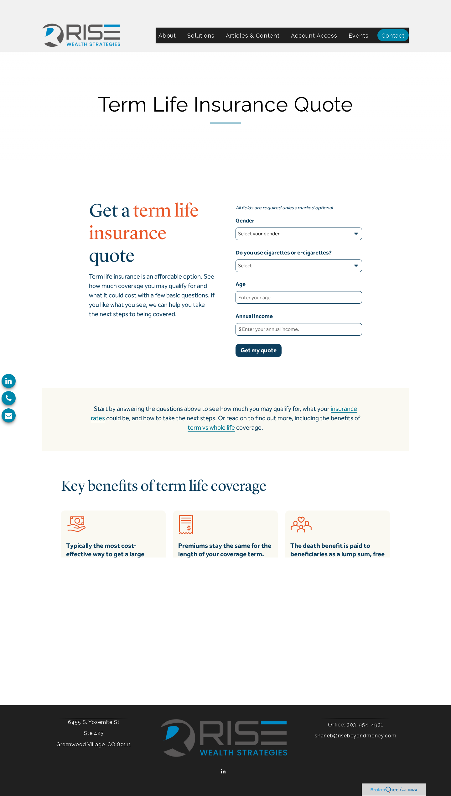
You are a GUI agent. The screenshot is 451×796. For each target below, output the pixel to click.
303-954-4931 (354, 706)
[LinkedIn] (9, 381)
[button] (167, 16)
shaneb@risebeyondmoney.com (345, 717)
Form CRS (249, 760)
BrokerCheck (287, 770)
